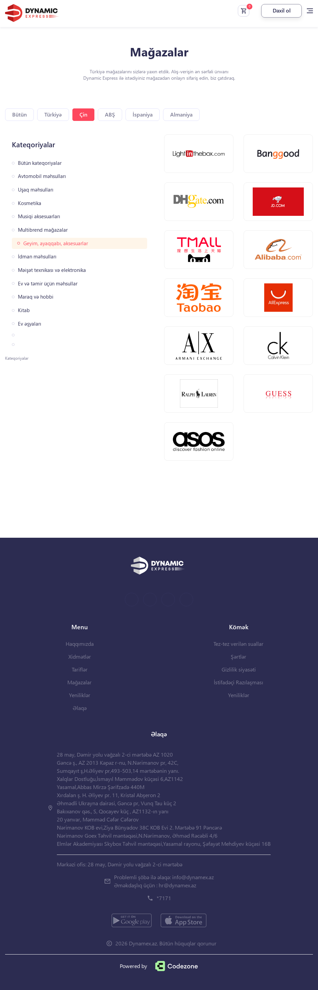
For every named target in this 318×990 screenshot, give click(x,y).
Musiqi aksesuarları (39, 216)
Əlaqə (80, 707)
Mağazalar (79, 682)
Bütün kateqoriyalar (40, 163)
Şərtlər (238, 656)
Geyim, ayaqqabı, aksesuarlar (55, 243)
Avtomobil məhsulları (42, 176)
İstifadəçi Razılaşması (238, 682)
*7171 (164, 898)
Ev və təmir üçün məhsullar (47, 283)
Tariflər (80, 669)
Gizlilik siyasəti (239, 669)
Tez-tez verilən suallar (238, 643)
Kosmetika (29, 203)
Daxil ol (282, 10)
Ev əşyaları (29, 324)
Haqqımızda (80, 643)
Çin (83, 114)
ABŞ (110, 114)
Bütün (19, 114)
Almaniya (181, 114)
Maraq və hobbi (35, 297)
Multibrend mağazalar (43, 230)
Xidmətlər (79, 656)
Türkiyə (53, 114)
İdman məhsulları (37, 256)
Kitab (24, 310)
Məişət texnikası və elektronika (52, 270)
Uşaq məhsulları (35, 189)
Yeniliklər (79, 695)
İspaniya (143, 114)
